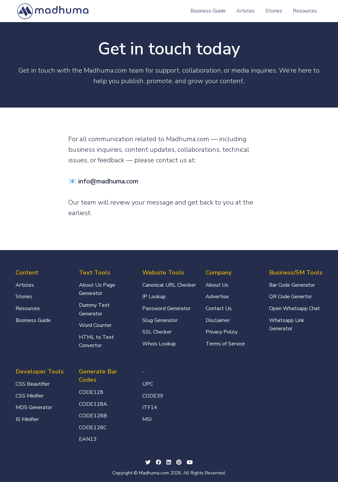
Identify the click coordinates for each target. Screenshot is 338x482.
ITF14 (149, 407)
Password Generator (166, 308)
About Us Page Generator (97, 289)
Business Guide (208, 11)
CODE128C (93, 427)
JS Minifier (27, 419)
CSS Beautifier (33, 384)
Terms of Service (225, 343)
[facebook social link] (158, 463)
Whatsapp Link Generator (286, 325)
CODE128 (91, 392)
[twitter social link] (147, 463)
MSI (147, 419)
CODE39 (152, 396)
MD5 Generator (34, 407)
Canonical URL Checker (169, 285)
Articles (245, 11)
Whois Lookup (159, 343)
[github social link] (179, 463)
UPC (147, 384)
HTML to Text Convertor (96, 341)
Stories (273, 11)
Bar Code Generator (292, 285)
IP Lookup (154, 296)
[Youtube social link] (190, 463)
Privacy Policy (222, 332)
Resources (305, 11)
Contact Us (219, 308)
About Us (217, 285)
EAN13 (88, 439)
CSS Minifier (30, 396)
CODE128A (93, 404)
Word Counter (95, 325)
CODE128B (93, 415)
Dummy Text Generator (94, 309)
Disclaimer (218, 320)
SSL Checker (157, 332)
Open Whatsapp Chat (294, 308)
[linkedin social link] (168, 463)
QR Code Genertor (290, 296)
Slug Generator (160, 320)
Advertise (217, 296)
